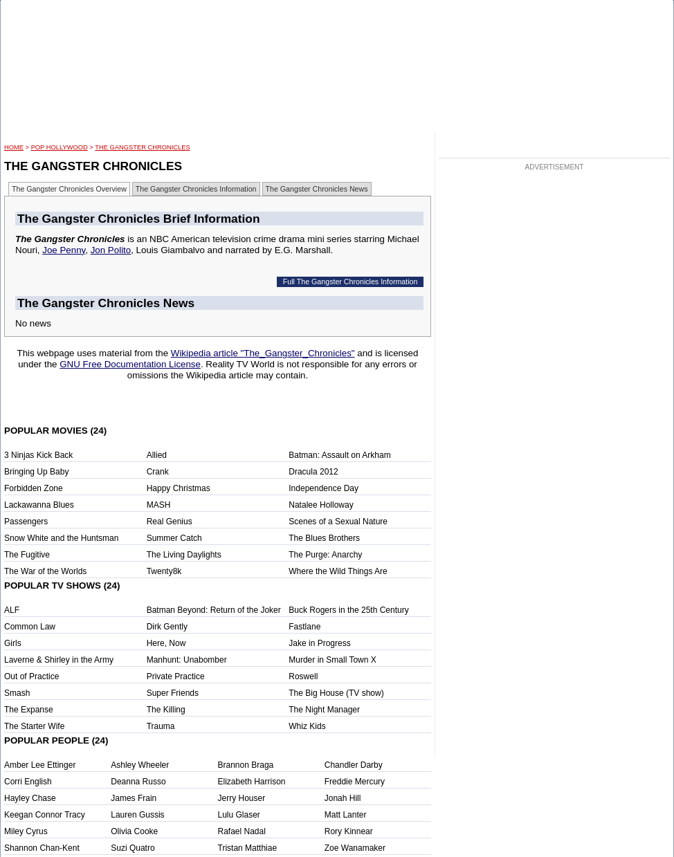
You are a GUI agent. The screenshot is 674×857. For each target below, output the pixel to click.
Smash (17, 693)
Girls (12, 643)
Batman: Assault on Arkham (339, 455)
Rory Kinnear (349, 831)
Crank (158, 472)
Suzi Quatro (132, 848)
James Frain (133, 798)
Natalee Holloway (321, 505)
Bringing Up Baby (36, 472)
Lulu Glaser (239, 815)
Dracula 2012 (313, 472)
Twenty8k (164, 571)
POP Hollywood (59, 147)
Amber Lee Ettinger (39, 765)
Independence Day (323, 488)
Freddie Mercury (355, 781)
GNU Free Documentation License (130, 364)
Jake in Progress (319, 643)
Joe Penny (63, 250)
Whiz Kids (307, 726)
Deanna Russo (138, 781)
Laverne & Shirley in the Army (58, 660)
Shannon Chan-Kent (42, 848)
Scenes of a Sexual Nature (338, 521)
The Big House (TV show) (336, 693)
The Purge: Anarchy (325, 555)
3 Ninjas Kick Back (38, 455)
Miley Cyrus (26, 831)
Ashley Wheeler (140, 765)
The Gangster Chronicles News (317, 189)
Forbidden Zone (33, 488)
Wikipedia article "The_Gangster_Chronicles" (263, 353)
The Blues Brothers (324, 538)
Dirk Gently (167, 627)
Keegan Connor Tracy (44, 815)
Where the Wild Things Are (338, 571)
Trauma (161, 726)
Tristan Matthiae (247, 848)
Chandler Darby (354, 765)
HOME (14, 147)
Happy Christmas (178, 488)
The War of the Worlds (45, 571)
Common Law (29, 627)
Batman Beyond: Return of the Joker (214, 610)
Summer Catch (174, 538)
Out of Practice (31, 676)
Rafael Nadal (242, 831)
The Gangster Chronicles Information (196, 189)
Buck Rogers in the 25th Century (348, 610)
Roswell (303, 676)
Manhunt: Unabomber (187, 660)
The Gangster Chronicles (142, 147)
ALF (11, 610)
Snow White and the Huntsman (61, 538)
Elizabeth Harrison (252, 781)
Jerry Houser (242, 798)
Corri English (28, 781)
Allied (157, 455)
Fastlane (304, 627)
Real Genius (169, 521)
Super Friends (173, 693)
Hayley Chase (30, 798)
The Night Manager (324, 710)
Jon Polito (111, 250)
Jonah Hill (343, 798)
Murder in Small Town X (332, 660)
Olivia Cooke (134, 831)
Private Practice (176, 676)
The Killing (166, 710)
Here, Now (166, 643)
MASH (159, 505)
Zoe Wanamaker (355, 848)
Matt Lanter (346, 815)
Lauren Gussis (137, 815)
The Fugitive (27, 555)
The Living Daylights (184, 555)
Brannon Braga (246, 765)
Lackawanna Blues (39, 505)
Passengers (26, 521)
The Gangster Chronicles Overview (69, 189)
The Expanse (28, 710)
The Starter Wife (34, 726)
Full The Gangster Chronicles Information (350, 281)
